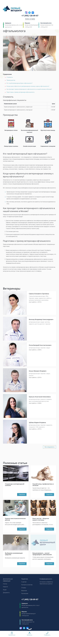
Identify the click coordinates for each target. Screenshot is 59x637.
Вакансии (24, 591)
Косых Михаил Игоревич (37, 371)
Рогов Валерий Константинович (40, 345)
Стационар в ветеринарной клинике (14, 484)
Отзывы (23, 588)
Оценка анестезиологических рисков (15, 519)
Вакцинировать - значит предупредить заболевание (42, 554)
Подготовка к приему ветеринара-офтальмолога (20, 92)
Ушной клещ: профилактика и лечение (43, 484)
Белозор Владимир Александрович (41, 319)
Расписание (24, 594)
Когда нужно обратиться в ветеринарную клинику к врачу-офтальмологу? (28, 86)
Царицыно (8, 23)
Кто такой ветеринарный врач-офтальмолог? (19, 83)
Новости (5, 587)
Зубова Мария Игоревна (37, 422)
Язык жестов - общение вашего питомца (40, 519)
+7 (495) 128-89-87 (30, 16)
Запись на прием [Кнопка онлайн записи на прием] (30, 19)
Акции (4, 590)
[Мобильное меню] (4, 3)
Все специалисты (49, 447)
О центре (23, 582)
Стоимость (10, 77)
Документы (6, 593)
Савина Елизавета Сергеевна (39, 293)
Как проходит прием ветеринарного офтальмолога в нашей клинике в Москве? (29, 89)
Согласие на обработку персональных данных (46, 583)
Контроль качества (26, 585)
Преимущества (11, 80)
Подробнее (22, 494)
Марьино (27, 23)
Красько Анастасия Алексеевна (40, 396)
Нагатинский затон (45, 23)
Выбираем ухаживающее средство (14, 554)
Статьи (5, 584)
